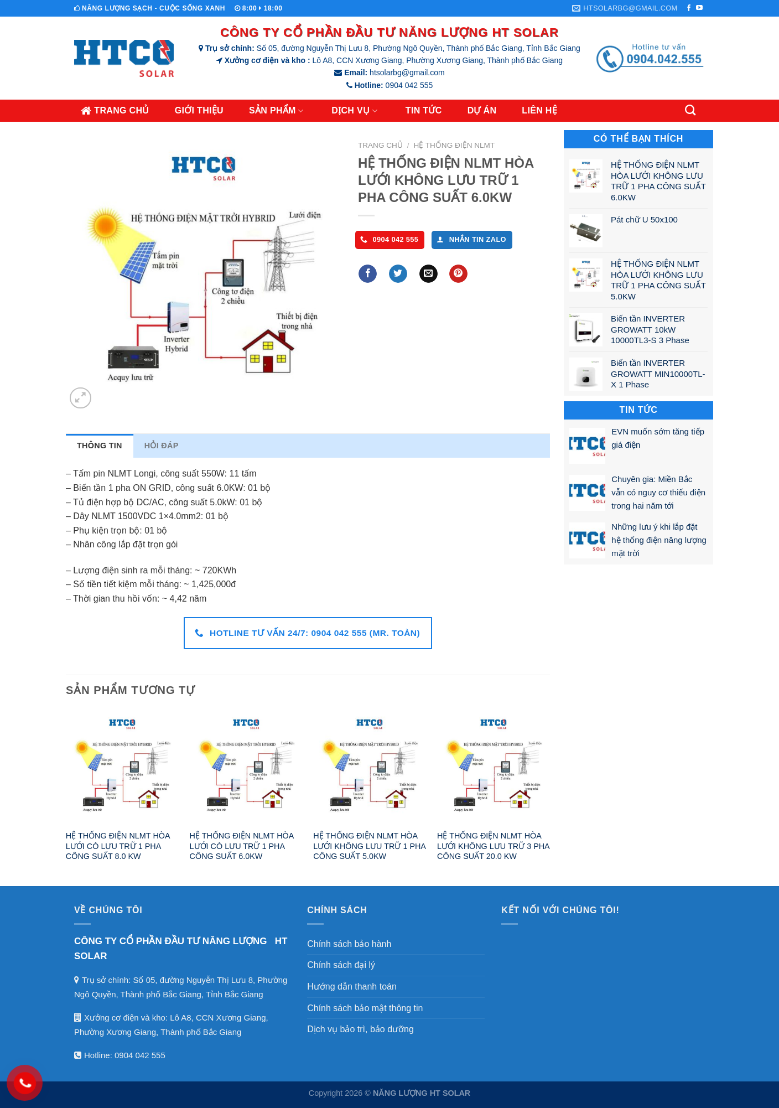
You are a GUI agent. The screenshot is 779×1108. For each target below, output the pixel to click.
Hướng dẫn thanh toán (352, 986)
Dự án (482, 110)
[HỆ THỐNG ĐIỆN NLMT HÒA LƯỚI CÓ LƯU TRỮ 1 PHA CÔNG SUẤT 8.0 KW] (122, 767)
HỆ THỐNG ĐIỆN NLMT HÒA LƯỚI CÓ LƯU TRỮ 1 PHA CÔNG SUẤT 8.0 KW (118, 846)
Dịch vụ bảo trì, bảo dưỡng (360, 1029)
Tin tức (424, 110)
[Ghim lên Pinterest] (458, 274)
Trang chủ (115, 110)
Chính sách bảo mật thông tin (365, 1008)
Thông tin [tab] (99, 445)
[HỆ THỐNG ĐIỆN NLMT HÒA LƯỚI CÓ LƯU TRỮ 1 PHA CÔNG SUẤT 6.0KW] (246, 767)
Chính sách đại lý (341, 965)
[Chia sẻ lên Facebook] (368, 274)
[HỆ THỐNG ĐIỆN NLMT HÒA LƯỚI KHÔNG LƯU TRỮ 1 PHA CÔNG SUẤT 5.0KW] (369, 767)
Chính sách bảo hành (349, 944)
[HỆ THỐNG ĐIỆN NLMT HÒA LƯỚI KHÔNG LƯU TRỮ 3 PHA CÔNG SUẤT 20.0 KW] (493, 767)
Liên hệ (539, 110)
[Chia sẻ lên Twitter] (398, 274)
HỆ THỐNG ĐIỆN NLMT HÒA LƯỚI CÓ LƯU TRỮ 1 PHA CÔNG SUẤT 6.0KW (242, 846)
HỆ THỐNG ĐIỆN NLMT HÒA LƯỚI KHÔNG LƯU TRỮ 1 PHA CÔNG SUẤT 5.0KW (369, 846)
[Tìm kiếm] (691, 109)
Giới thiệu (199, 110)
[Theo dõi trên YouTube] (699, 8)
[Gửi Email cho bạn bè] (428, 274)
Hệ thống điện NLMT (454, 145)
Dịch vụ (355, 111)
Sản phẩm (277, 111)
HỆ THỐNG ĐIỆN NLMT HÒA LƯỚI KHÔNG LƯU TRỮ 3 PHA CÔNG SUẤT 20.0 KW (493, 846)
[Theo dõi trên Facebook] (688, 8)
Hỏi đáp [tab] (161, 445)
